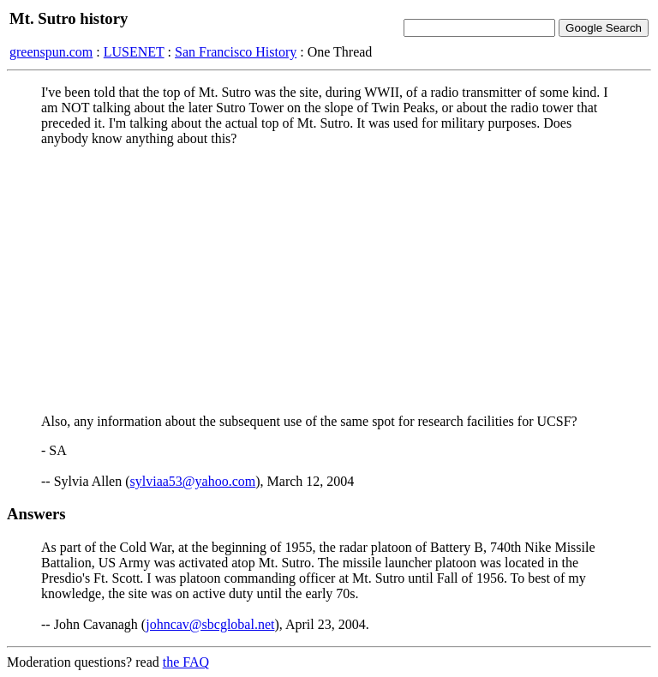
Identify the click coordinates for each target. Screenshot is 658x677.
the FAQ (186, 662)
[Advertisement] (329, 280)
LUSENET (134, 52)
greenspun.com (51, 52)
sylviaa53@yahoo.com (193, 481)
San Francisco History (235, 52)
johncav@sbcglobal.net (210, 624)
